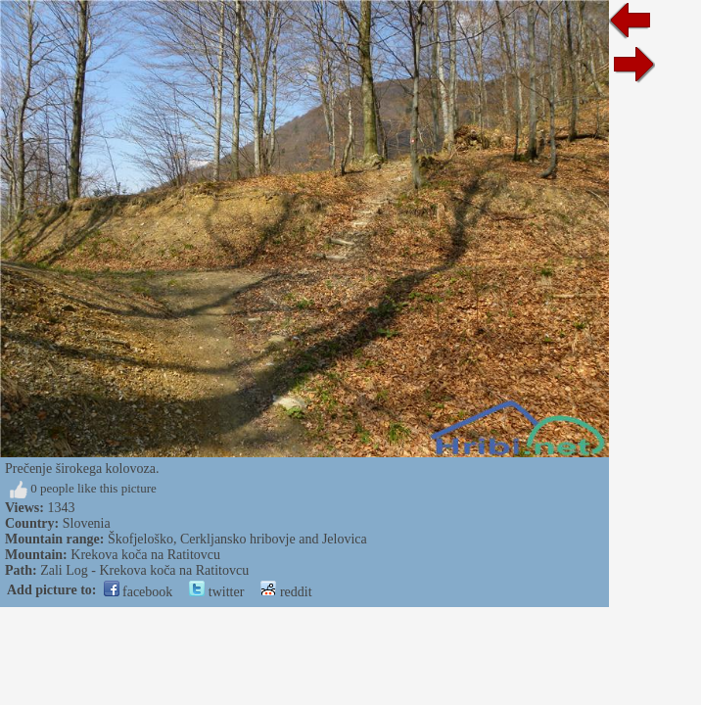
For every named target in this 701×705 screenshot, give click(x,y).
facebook (138, 592)
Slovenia (87, 523)
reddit (285, 592)
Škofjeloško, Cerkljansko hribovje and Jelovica (237, 539)
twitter (216, 592)
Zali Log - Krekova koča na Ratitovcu (144, 570)
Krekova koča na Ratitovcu (145, 554)
